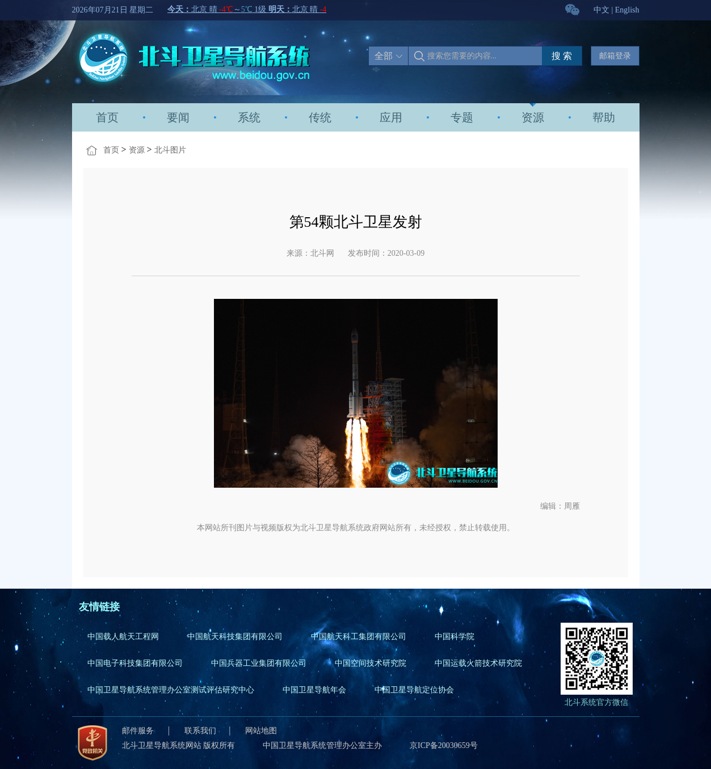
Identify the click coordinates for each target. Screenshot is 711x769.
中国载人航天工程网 (123, 636)
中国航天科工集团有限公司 (358, 636)
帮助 (603, 117)
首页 (107, 117)
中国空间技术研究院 (370, 663)
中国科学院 (454, 636)
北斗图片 (170, 150)
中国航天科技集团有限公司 (235, 636)
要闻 (178, 117)
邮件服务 (139, 730)
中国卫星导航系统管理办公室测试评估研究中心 (170, 690)
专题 (462, 117)
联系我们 (200, 730)
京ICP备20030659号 (444, 745)
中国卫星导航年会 (314, 690)
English (627, 10)
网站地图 (261, 730)
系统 (249, 117)
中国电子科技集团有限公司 (135, 663)
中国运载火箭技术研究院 (478, 663)
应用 (391, 117)
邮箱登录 (615, 56)
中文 (601, 10)
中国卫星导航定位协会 (414, 690)
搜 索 (562, 56)
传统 (320, 117)
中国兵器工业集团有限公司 (258, 663)
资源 (532, 117)
